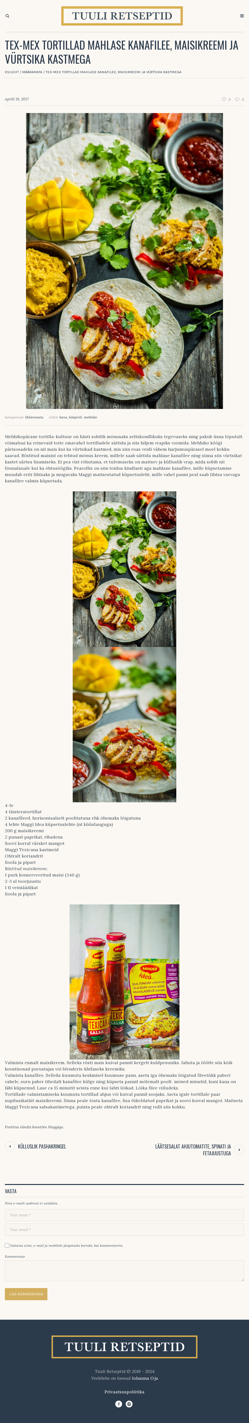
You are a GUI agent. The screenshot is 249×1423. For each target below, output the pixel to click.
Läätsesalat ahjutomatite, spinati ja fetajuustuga (193, 1150)
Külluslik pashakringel (42, 1146)
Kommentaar (15, 1256)
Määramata (32, 72)
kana (63, 417)
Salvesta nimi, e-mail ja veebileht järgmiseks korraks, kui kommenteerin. (66, 1245)
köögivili (75, 417)
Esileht (12, 72)
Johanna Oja (145, 1378)
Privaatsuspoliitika (124, 1392)
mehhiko (90, 417)
